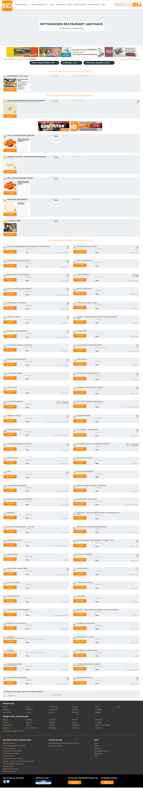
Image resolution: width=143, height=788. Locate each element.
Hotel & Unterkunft (38, 5)
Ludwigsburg (53, 710)
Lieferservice (61, 5)
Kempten (52, 723)
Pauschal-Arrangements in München (14, 746)
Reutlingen (75, 713)
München (52, 713)
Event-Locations (94, 5)
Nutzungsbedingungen (101, 751)
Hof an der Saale (31, 728)
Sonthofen (98, 710)
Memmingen (53, 728)
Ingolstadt (52, 720)
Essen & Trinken (21, 5)
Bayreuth (29, 723)
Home (96, 743)
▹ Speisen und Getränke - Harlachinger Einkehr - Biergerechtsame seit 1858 (23, 102)
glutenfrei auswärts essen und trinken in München (19, 761)
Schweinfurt (99, 720)
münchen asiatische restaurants (13, 764)
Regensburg (76, 725)
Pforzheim (75, 710)
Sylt (119, 707)
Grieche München (8, 756)
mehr (104, 5)
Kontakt (96, 746)
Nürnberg (75, 707)
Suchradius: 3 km (70, 63)
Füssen (28, 707)
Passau (74, 723)
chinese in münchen (9, 749)
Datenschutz (98, 754)
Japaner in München (9, 772)
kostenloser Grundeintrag (107, 782)
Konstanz (29, 713)
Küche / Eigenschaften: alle (42, 63)
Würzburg (98, 728)
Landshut (52, 725)
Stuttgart (98, 713)
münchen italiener (8, 767)
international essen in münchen (13, 759)
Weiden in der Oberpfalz (103, 725)
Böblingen (6, 710)
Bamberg (29, 720)
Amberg (5, 720)
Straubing (98, 723)
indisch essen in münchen (11, 754)
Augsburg (6, 728)
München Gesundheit (55, 746)
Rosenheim (75, 728)
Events (70, 5)
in (10, 59)
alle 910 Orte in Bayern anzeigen (13, 731)
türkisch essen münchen (10, 769)
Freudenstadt (7, 713)
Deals (52, 5)
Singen (97, 707)
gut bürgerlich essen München (12, 751)
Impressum (97, 749)
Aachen (5, 707)
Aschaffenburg (7, 725)
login (95, 756)
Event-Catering (80, 5)
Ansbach (5, 723)
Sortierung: (98, 63)
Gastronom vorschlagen (74, 782)
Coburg (28, 725)
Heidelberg (29, 710)
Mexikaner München (9, 743)
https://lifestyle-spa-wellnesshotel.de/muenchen (64, 743)
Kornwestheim (53, 707)
